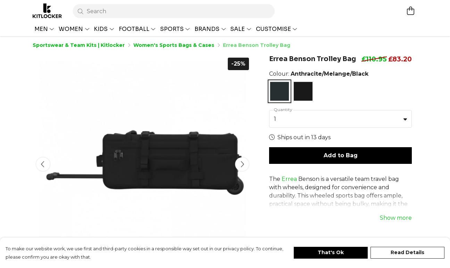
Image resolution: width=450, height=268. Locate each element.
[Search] (174, 11)
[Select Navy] (303, 91)
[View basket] (410, 11)
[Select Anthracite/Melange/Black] (279, 91)
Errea (289, 161)
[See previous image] (43, 164)
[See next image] (242, 164)
